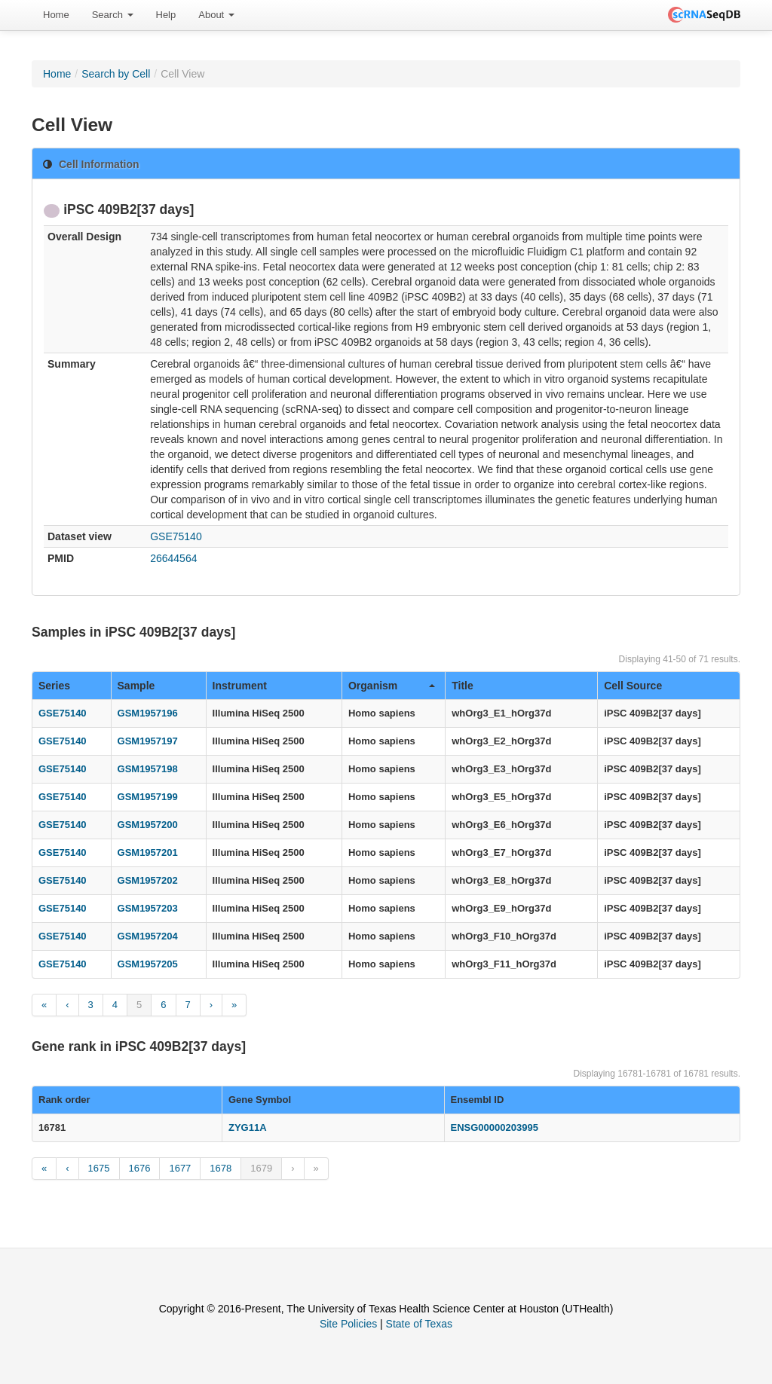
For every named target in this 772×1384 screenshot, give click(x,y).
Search (112, 14)
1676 (140, 1168)
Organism (391, 686)
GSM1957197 (148, 741)
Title (462, 686)
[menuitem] (56, 15)
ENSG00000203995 (494, 1127)
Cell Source (633, 686)
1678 (220, 1168)
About (216, 14)
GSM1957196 (148, 713)
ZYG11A (247, 1127)
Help (166, 14)
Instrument (240, 686)
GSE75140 (176, 536)
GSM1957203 (148, 908)
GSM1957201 (148, 852)
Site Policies (348, 1324)
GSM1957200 (148, 824)
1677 (180, 1168)
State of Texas (419, 1324)
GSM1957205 (148, 964)
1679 (261, 1168)
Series (54, 686)
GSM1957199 (148, 796)
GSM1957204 (148, 936)
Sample (136, 686)
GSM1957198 (148, 768)
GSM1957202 (148, 880)
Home (56, 14)
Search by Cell (115, 74)
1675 (99, 1168)
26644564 (173, 558)
